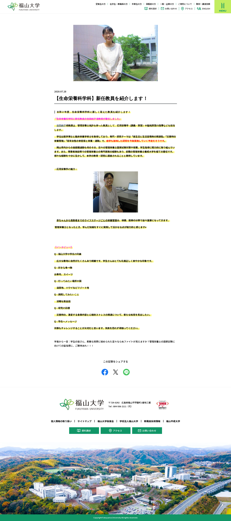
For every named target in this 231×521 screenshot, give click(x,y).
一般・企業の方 (167, 3)
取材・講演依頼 (203, 3)
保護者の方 (151, 3)
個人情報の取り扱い (61, 421)
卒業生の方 (137, 3)
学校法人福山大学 (129, 421)
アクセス (189, 8)
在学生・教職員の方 (119, 3)
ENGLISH (206, 8)
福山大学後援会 (106, 421)
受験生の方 (101, 3)
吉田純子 (61, 125)
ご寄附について (185, 3)
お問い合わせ (171, 8)
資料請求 (153, 8)
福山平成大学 (173, 421)
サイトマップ (85, 421)
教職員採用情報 (152, 421)
